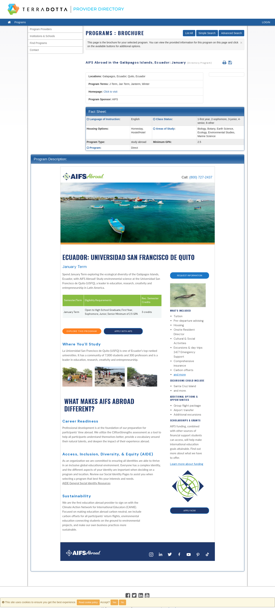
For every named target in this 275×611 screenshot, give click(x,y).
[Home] (83, 176)
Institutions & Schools (42, 36)
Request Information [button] (189, 275)
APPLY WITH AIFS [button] (123, 331)
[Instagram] (151, 554)
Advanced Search (231, 33)
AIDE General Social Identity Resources (86, 483)
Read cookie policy (88, 602)
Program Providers (41, 29)
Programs (20, 22)
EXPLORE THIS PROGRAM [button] (82, 331)
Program (95, 147)
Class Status (164, 119)
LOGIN (266, 22)
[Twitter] (170, 554)
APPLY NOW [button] (189, 510)
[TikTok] (207, 554)
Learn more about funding (186, 464)
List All (189, 33)
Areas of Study (165, 128)
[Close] (241, 43)
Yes (114, 602)
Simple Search (207, 33)
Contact (34, 49)
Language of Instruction (104, 119)
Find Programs (38, 43)
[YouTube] (188, 554)
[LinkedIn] (160, 554)
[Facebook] (179, 554)
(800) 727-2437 (200, 177)
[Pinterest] (198, 554)
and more (180, 374)
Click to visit (110, 91)
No (122, 602)
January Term (74, 266)
